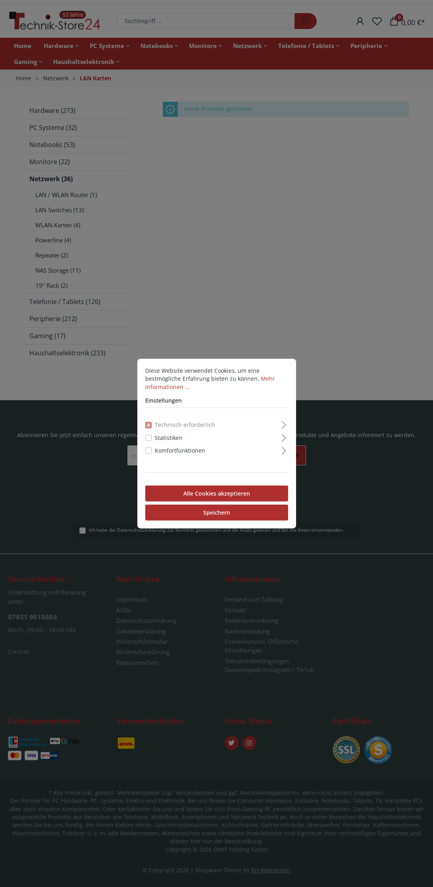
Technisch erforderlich (185, 424)
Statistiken (169, 438)
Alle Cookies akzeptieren (216, 493)
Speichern (216, 512)
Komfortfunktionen (180, 450)
